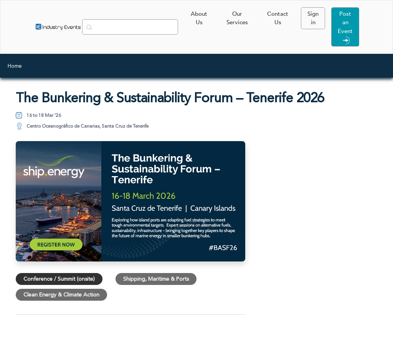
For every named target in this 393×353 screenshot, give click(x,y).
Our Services (237, 18)
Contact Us (277, 18)
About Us (199, 18)
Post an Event (345, 27)
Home (15, 66)
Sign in (313, 18)
